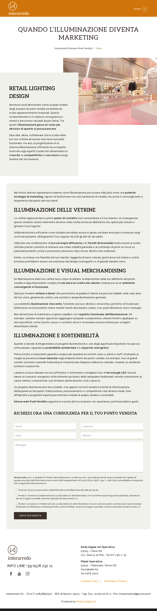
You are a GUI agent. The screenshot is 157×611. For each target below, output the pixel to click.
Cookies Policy (89, 581)
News (99, 48)
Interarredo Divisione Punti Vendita (73, 48)
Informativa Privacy (115, 581)
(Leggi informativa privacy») (32, 483)
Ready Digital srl (86, 601)
